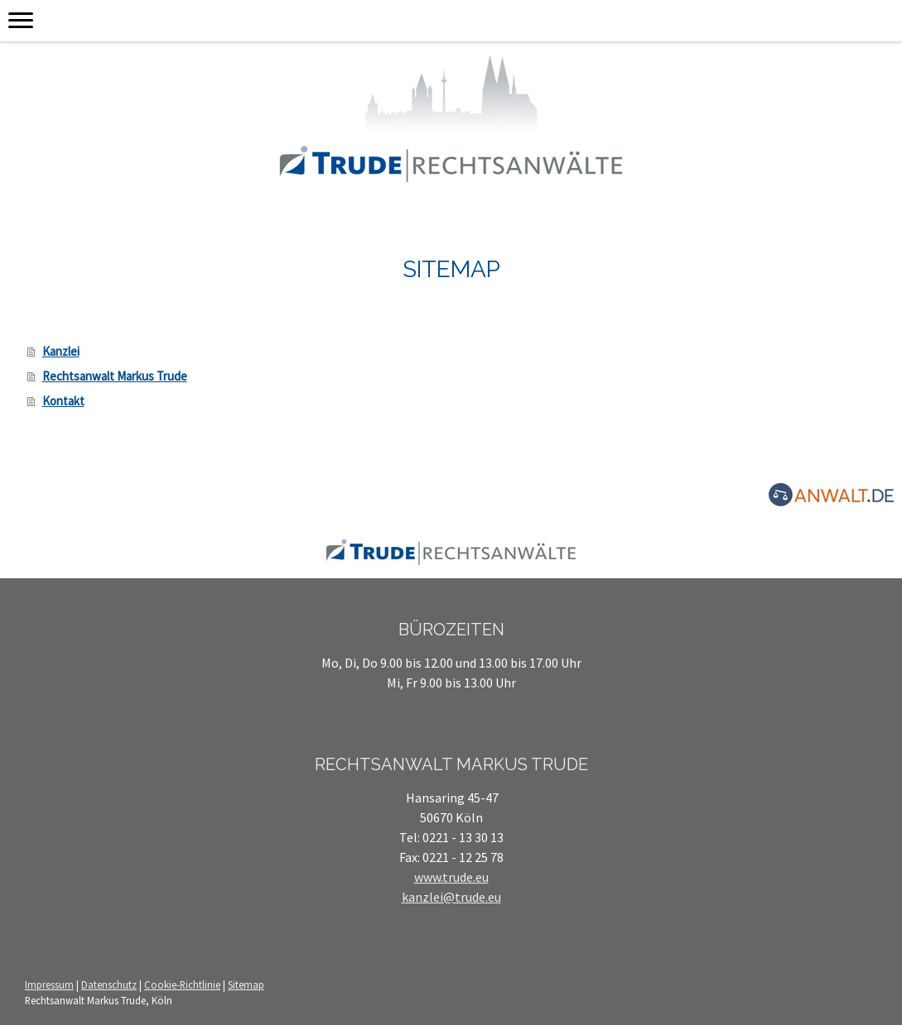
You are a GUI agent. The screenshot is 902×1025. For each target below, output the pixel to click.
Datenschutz (109, 984)
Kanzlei (61, 351)
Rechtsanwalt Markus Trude (114, 376)
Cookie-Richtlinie (182, 984)
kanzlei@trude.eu (451, 896)
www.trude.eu (451, 877)
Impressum (49, 984)
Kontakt (63, 401)
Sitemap (246, 984)
